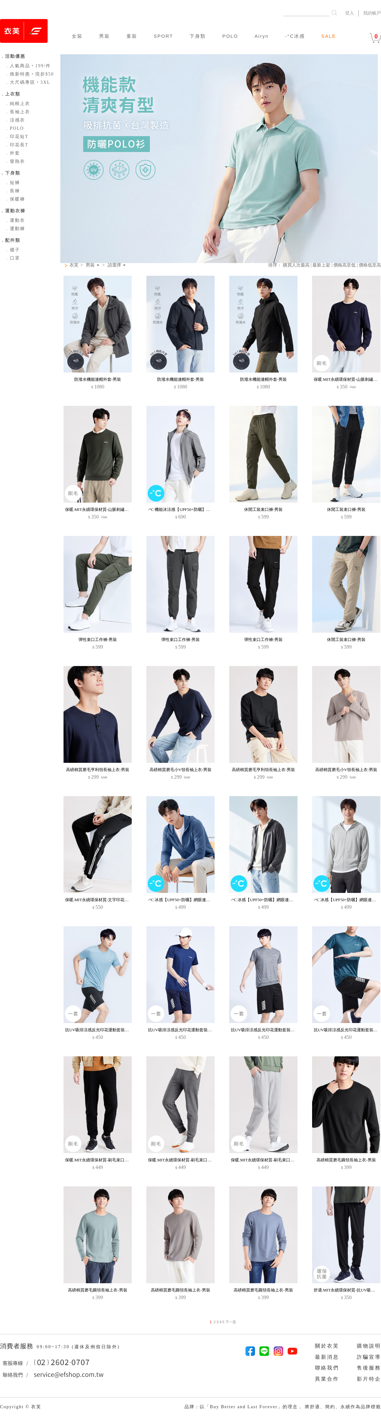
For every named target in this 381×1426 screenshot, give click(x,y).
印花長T (17, 144)
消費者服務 (17, 1346)
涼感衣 (15, 120)
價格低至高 (370, 265)
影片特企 (369, 1379)
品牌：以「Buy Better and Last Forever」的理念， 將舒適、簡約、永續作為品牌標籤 (282, 1406)
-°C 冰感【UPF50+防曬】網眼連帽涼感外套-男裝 (192, 899)
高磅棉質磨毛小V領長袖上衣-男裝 (181, 769)
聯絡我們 (327, 1367)
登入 (349, 13)
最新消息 (327, 1357)
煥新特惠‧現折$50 (29, 74)
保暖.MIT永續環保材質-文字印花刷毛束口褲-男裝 (110, 899)
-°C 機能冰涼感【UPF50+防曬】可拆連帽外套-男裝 (194, 509)
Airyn (262, 36)
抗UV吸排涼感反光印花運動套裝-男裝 (99, 1029)
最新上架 (321, 265)
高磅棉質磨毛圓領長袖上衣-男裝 (346, 1160)
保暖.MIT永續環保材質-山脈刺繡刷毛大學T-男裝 (109, 509)
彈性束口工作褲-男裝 (97, 639)
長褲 (12, 190)
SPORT (163, 36)
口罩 (12, 258)
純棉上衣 (17, 103)
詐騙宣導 (369, 1357)
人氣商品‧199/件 (28, 65)
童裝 (131, 36)
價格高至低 (344, 265)
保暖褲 (15, 199)
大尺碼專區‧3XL (27, 82)
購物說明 (369, 1346)
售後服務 (369, 1367)
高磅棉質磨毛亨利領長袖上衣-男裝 (97, 769)
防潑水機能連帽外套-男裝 (97, 379)
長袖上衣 (17, 111)
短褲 (12, 182)
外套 (12, 153)
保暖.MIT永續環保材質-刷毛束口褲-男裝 (101, 1160)
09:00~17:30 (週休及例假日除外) (78, 1346)
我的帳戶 (372, 13)
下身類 (198, 36)
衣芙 (74, 265)
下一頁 (230, 1322)
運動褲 (15, 228)
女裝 (77, 36)
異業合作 (327, 1379)
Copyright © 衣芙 (20, 1406)
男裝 (104, 36)
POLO (230, 36)
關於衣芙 (327, 1346)
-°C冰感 (295, 36)
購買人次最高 (296, 265)
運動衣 (15, 220)
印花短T (17, 136)
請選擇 (114, 265)
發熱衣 (15, 161)
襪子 (12, 250)
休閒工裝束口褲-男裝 (263, 509)
